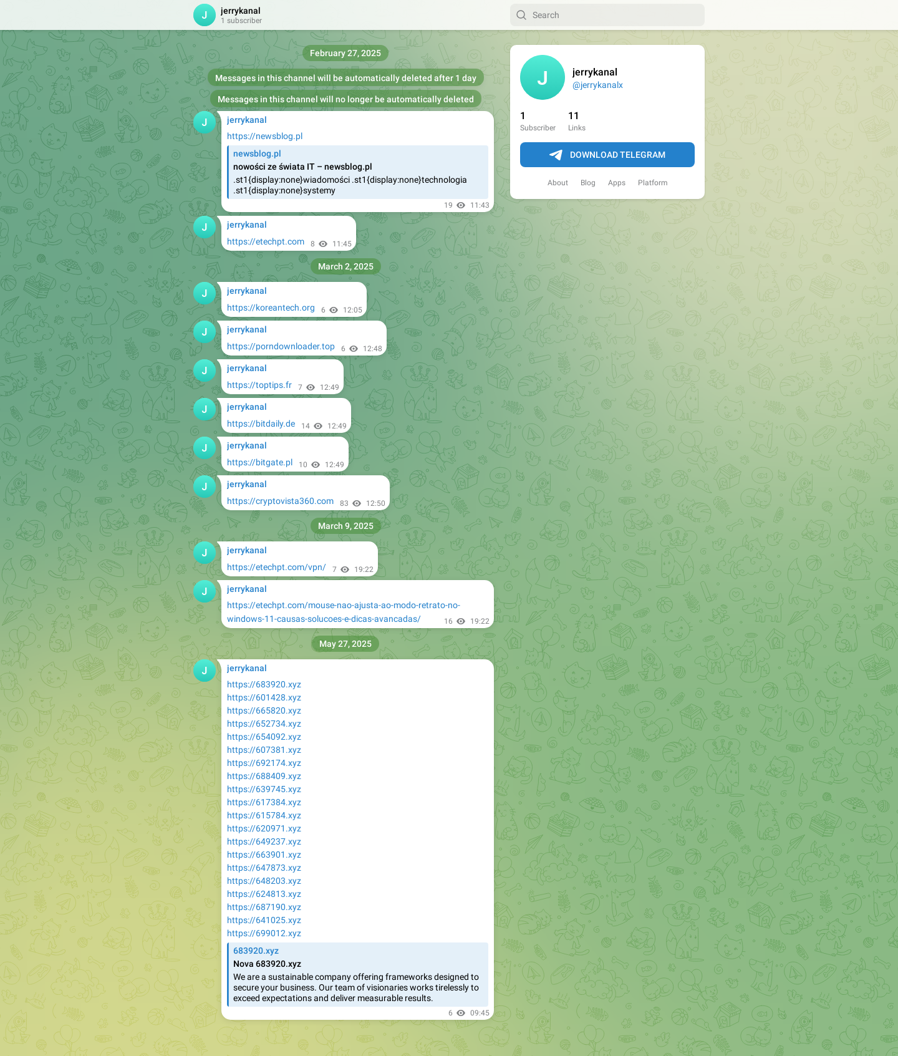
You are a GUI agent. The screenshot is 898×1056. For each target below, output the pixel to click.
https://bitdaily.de (261, 424)
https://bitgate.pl (259, 462)
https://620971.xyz (264, 828)
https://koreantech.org (271, 307)
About (558, 182)
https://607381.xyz (264, 750)
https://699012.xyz (264, 933)
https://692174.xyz (264, 763)
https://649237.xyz (264, 841)
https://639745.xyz (264, 789)
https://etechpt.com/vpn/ (276, 567)
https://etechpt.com (265, 241)
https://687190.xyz (264, 907)
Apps (616, 182)
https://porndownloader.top (281, 346)
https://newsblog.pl (264, 136)
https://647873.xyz (264, 868)
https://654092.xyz (264, 737)
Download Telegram (607, 155)
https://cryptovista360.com (280, 501)
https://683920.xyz (264, 684)
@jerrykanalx (597, 85)
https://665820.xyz (264, 710)
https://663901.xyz (264, 855)
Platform (653, 182)
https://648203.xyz (264, 881)
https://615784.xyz (264, 815)
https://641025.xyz (264, 920)
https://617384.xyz (264, 802)
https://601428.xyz (264, 697)
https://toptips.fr (259, 385)
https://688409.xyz (264, 776)
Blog (588, 182)
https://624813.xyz (264, 894)
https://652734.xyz (264, 724)
